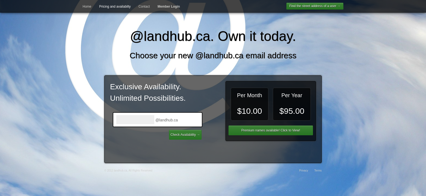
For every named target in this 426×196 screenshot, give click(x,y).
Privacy (303, 170)
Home (87, 6)
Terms (318, 170)
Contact (144, 6)
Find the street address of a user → (314, 6)
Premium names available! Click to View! (270, 130)
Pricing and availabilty (115, 6)
